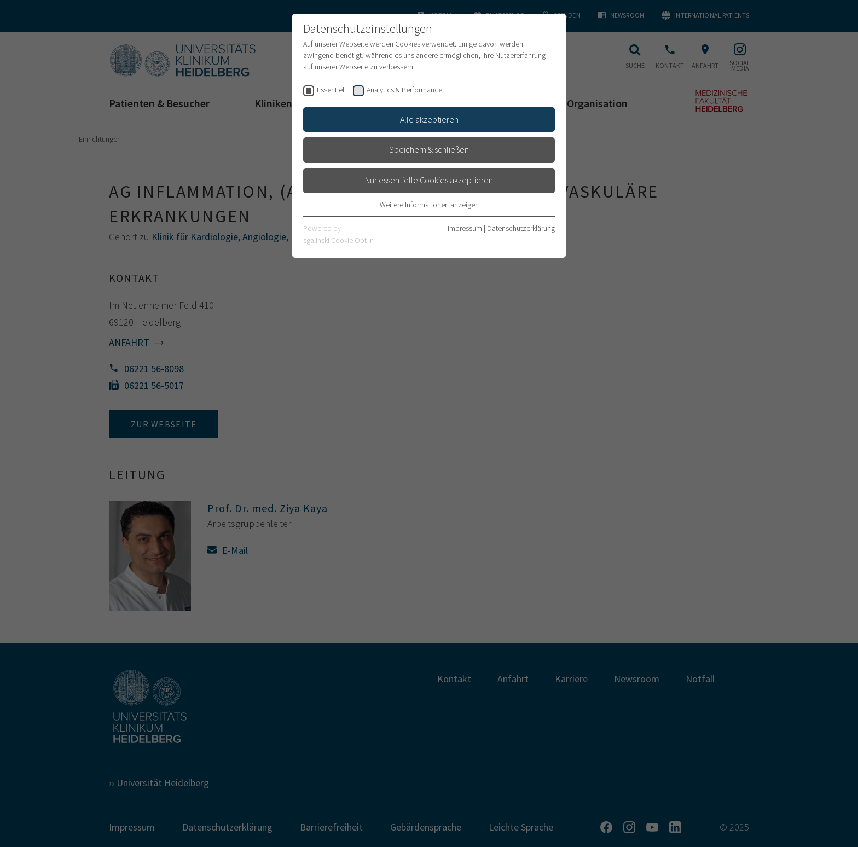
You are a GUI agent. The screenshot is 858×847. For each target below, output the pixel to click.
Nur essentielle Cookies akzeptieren (429, 180)
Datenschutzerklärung (521, 228)
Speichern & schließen (429, 149)
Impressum (465, 228)
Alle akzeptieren (429, 119)
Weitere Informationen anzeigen (429, 205)
